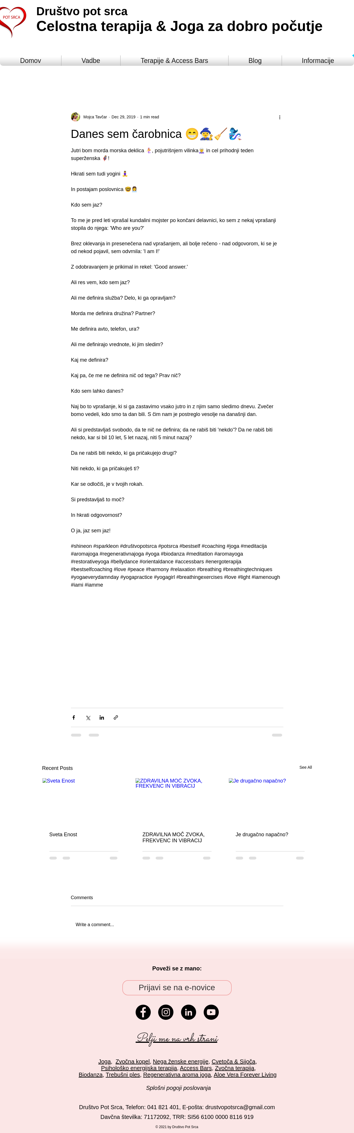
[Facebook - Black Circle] (143, 1012)
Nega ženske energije (180, 1061)
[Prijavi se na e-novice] (177, 987)
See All (305, 767)
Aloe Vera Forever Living (245, 1075)
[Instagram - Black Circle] (165, 1012)
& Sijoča (244, 1061)
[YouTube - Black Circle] (211, 1012)
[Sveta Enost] (83, 801)
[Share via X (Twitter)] (87, 717)
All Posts (51, 77)
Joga (104, 1061)
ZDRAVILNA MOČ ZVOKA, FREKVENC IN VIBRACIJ (173, 837)
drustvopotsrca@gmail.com (240, 1107)
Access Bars (196, 1068)
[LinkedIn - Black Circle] (188, 1012)
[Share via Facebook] (73, 717)
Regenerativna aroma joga (177, 1075)
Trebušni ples (123, 1075)
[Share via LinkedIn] (102, 717)
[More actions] (279, 116)
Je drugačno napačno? (262, 834)
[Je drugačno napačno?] (270, 801)
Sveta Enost (63, 834)
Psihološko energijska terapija (139, 1068)
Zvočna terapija (234, 1068)
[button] (304, 77)
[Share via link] (116, 717)
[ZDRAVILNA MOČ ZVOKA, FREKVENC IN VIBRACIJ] (177, 801)
